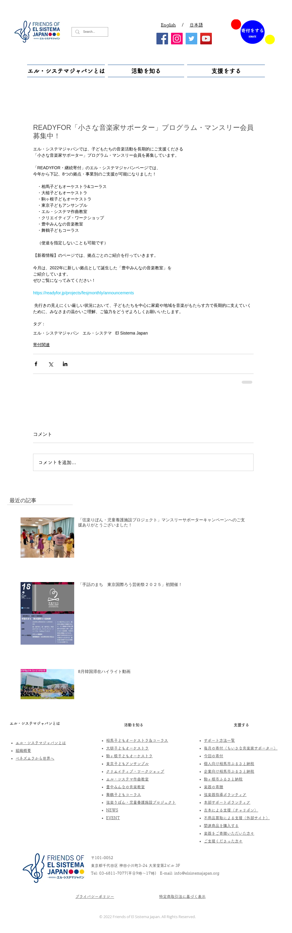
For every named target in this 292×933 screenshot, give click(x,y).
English (168, 25)
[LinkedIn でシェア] (65, 364)
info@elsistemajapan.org (196, 873)
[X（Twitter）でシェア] (50, 364)
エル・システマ (97, 333)
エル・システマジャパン (56, 333)
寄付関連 (41, 344)
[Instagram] (177, 38)
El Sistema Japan (131, 333)
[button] (66, 71)
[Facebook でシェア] (36, 364)
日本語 (196, 25)
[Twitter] (191, 38)
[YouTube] (206, 38)
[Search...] (89, 31)
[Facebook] (162, 38)
